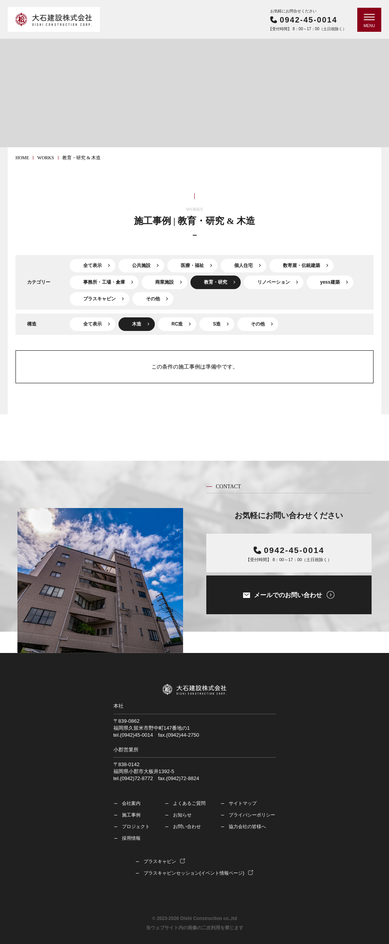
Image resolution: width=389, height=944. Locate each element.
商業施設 (164, 282)
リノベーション (273, 282)
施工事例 (131, 815)
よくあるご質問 (189, 803)
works (45, 157)
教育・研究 (215, 282)
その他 (153, 298)
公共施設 (141, 265)
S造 (217, 324)
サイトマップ (243, 803)
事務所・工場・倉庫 (104, 282)
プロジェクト (136, 826)
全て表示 (92, 265)
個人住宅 (243, 265)
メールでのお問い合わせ (288, 595)
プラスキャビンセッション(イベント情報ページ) (194, 873)
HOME (22, 157)
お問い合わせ (187, 826)
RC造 (177, 324)
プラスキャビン (99, 298)
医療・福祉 (192, 265)
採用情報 (131, 838)
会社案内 (131, 803)
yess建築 (330, 282)
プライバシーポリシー (252, 815)
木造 (136, 324)
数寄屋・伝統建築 (301, 265)
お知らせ (182, 815)
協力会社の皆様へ (247, 826)
